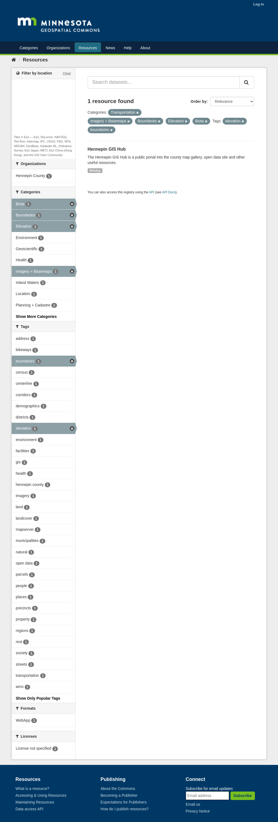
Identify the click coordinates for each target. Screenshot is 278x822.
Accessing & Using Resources (41, 795)
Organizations (58, 48)
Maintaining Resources (34, 802)
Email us (193, 804)
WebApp (95, 170)
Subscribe (242, 795)
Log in (258, 4)
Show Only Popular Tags (38, 698)
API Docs (169, 192)
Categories (29, 48)
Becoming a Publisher (118, 795)
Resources (88, 48)
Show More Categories (36, 316)
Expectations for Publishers (123, 802)
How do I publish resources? (124, 809)
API (151, 192)
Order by (198, 101)
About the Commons (117, 788)
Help (128, 48)
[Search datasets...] (164, 82)
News (110, 48)
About (145, 48)
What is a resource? (32, 788)
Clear (67, 73)
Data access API (29, 809)
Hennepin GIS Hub (107, 149)
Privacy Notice (198, 811)
